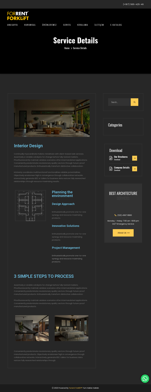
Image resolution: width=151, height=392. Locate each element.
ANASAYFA (12, 24)
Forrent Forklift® (75, 388)
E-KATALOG (116, 24)
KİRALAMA (82, 24)
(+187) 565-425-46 (133, 4)
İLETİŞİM (99, 24)
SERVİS (67, 24)
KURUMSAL (30, 24)
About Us (123, 232)
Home (67, 48)
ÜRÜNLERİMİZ (49, 24)
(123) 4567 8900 (123, 215)
